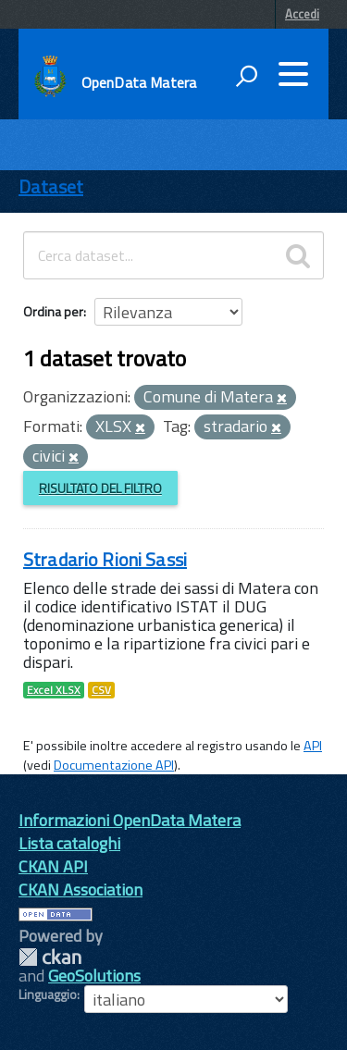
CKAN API (53, 866)
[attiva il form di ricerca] (246, 76)
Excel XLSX (54, 690)
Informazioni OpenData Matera (130, 820)
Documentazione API (114, 765)
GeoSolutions (94, 975)
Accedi (302, 14)
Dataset (51, 186)
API (313, 745)
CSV (101, 690)
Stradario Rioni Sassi (105, 559)
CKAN (50, 957)
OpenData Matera (138, 82)
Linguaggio (48, 994)
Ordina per (53, 311)
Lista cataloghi (69, 843)
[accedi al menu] (293, 74)
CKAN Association (81, 889)
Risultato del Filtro (100, 488)
